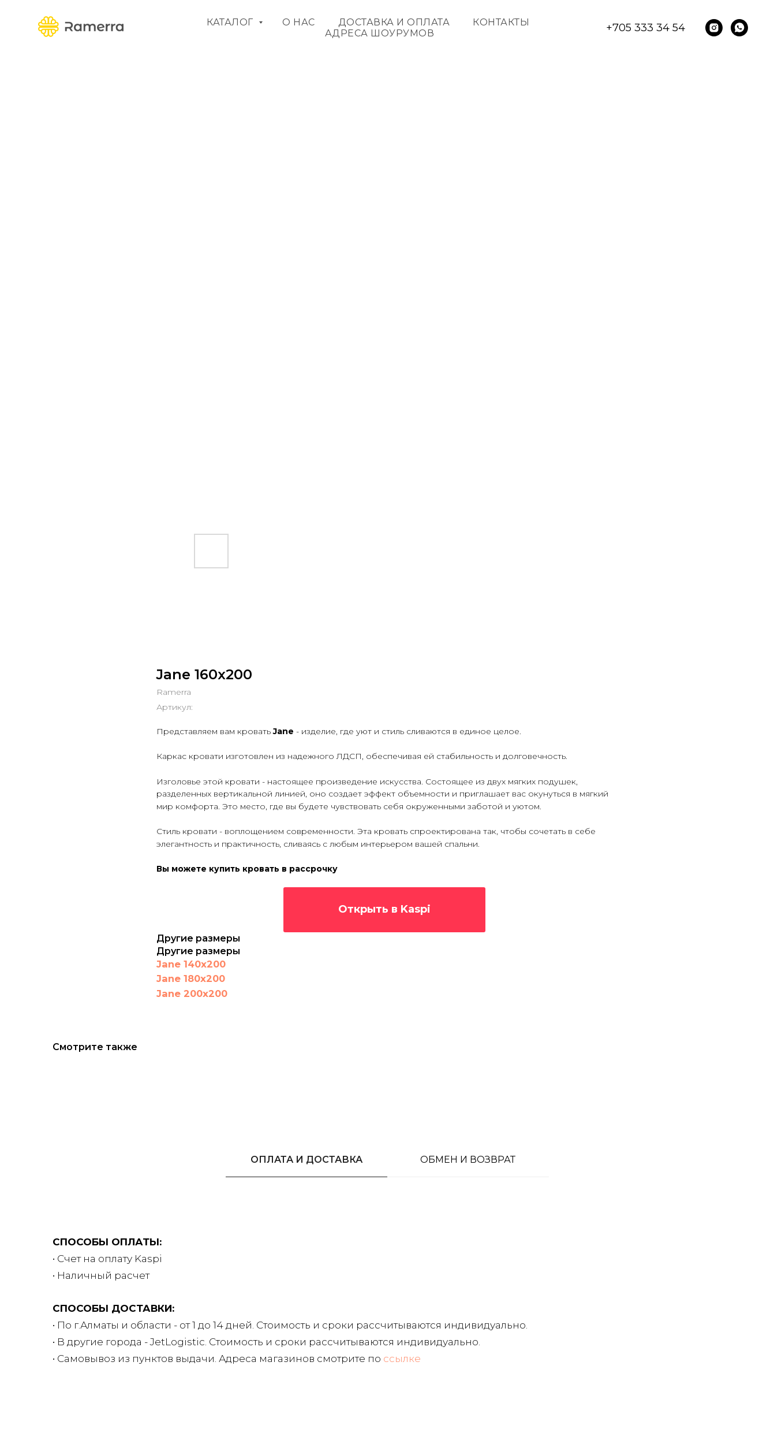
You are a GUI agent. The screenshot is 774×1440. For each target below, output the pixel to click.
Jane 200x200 (191, 993)
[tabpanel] (387, 1326)
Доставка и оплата (394, 22)
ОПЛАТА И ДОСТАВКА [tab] (306, 1159)
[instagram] (714, 27)
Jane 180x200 (190, 978)
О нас (298, 22)
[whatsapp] (739, 27)
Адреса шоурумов (380, 33)
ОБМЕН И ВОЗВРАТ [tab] (467, 1159)
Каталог (231, 22)
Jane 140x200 (191, 964)
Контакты (501, 22)
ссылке (402, 1358)
